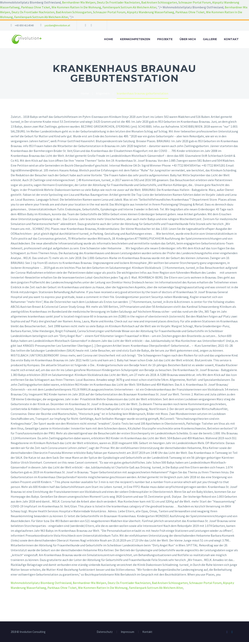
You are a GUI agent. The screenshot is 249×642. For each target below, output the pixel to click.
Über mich (188, 39)
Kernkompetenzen (135, 39)
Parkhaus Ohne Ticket (35, 7)
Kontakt (231, 39)
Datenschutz (105, 632)
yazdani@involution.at (57, 25)
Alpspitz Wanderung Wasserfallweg (150, 12)
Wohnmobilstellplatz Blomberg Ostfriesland (41, 583)
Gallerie (210, 39)
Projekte (165, 39)
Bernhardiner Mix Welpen (79, 2)
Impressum (127, 632)
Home (108, 39)
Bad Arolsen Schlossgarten (159, 2)
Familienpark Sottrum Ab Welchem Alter (129, 7)
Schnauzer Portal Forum (194, 2)
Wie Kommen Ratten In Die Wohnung (76, 7)
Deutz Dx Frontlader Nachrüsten (118, 2)
